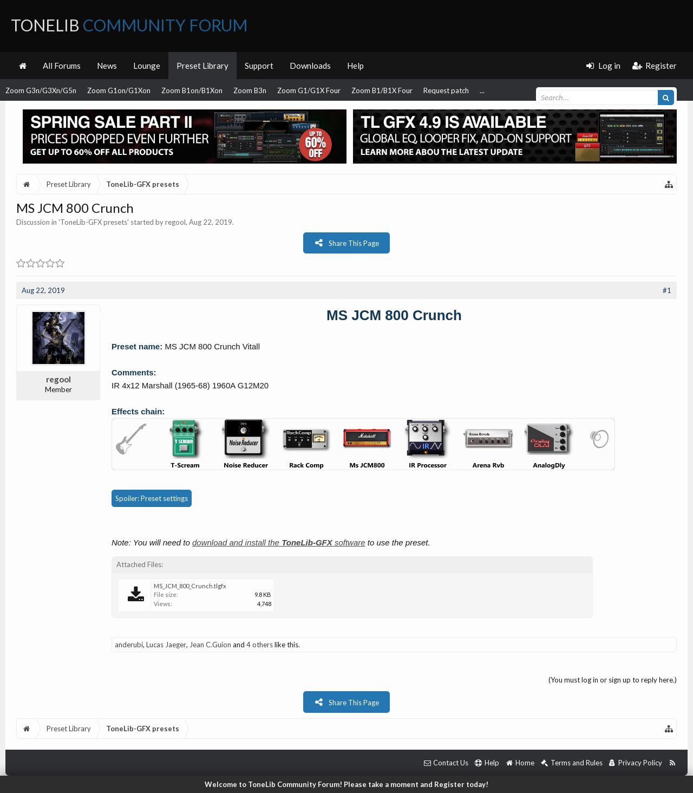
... (482, 90)
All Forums (62, 65)
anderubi (129, 644)
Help (355, 65)
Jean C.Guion (210, 644)
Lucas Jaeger (166, 644)
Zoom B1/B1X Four (382, 90)
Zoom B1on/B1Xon (192, 90)
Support (259, 65)
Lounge (146, 65)
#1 (667, 290)
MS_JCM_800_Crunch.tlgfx (190, 585)
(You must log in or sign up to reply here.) (612, 679)
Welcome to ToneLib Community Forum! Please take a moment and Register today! (346, 784)
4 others (259, 644)
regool (175, 222)
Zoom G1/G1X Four (309, 90)
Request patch (446, 90)
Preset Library (202, 65)
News (107, 65)
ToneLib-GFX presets (93, 222)
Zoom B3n (249, 90)
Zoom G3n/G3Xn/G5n (40, 90)
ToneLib (129, 25)
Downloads (310, 65)
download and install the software (278, 542)
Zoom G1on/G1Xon (119, 90)
